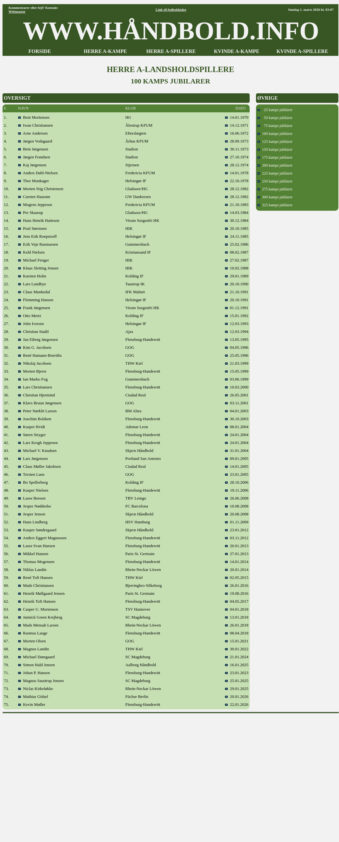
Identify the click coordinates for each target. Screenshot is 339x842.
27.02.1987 (236, 260)
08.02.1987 (236, 252)
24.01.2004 (236, 434)
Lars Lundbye (32, 284)
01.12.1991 (236, 307)
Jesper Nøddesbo (34, 506)
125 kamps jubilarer (274, 141)
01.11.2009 (236, 522)
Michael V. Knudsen (37, 450)
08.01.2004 (236, 426)
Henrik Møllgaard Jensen (41, 593)
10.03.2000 (236, 387)
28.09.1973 (236, 141)
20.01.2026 (236, 696)
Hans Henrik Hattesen (38, 220)
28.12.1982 (236, 188)
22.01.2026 (236, 704)
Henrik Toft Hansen (36, 601)
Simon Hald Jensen (36, 664)
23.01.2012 (236, 529)
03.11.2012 (236, 537)
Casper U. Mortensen (38, 609)
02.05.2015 (236, 577)
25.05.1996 (236, 355)
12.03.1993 (236, 323)
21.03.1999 (236, 363)
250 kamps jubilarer (274, 181)
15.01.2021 (239, 641)
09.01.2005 (236, 458)
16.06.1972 (236, 133)
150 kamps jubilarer (274, 149)
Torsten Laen (31, 474)
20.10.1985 (236, 228)
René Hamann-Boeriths (40, 355)
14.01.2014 (236, 561)
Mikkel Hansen (33, 553)
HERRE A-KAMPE (105, 51)
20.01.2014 (236, 569)
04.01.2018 (239, 609)
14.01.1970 (236, 117)
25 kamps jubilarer (274, 110)
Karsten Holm (32, 276)
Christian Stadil (33, 331)
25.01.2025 (236, 680)
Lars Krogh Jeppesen (38, 442)
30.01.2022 (236, 648)
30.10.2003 (236, 418)
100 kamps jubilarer (274, 133)
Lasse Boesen (32, 498)
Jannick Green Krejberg (40, 617)
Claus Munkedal (34, 291)
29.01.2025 (236, 688)
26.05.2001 (236, 395)
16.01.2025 (236, 664)
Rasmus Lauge (32, 633)
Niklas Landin (32, 569)
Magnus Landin (33, 648)
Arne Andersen (33, 133)
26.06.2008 (236, 498)
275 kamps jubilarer (274, 189)
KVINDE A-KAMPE (236, 51)
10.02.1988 (236, 268)
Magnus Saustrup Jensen (41, 680)
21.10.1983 (236, 204)
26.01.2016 (236, 585)
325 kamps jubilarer (274, 205)
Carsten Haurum (34, 196)
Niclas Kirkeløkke (35, 688)
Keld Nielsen (31, 252)
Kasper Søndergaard (37, 529)
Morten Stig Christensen (40, 188)
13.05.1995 (236, 339)
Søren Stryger (32, 434)
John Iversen (31, 323)
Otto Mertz (29, 315)
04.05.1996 (236, 347)
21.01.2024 (236, 656)
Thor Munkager (33, 180)
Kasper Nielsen (33, 490)
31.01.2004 (236, 450)
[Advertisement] (59, 775)
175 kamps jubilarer (274, 157)
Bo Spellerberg (33, 482)
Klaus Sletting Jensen (38, 268)
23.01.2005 (236, 474)
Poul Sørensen (32, 228)
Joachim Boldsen (34, 418)
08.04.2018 (236, 633)
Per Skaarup (30, 212)
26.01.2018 (236, 625)
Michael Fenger (33, 260)
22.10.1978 (236, 180)
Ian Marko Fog (33, 379)
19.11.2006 (236, 490)
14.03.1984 (236, 212)
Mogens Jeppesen (35, 204)
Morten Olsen (32, 641)
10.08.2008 (236, 506)
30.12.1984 (236, 220)
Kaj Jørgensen (32, 164)
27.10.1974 (236, 157)
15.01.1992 (236, 315)
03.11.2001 (236, 403)
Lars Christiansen (35, 387)
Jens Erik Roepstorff (37, 236)
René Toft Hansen (35, 577)
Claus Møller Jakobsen (39, 466)
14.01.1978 (236, 172)
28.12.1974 (236, 164)
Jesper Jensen (31, 514)
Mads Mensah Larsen (38, 625)
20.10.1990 (236, 284)
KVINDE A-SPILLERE (302, 51)
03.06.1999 (236, 379)
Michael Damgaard (36, 656)
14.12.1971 (236, 125)
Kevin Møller (31, 704)
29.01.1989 (236, 276)
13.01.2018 (239, 617)
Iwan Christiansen (35, 125)
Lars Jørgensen (33, 458)
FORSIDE (40, 51)
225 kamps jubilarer (274, 173)
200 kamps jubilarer (274, 165)
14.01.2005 (236, 466)
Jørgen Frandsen (34, 157)
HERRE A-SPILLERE (171, 51)
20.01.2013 (236, 545)
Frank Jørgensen (34, 307)
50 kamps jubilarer (274, 118)
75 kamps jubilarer (274, 125)
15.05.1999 (236, 371)
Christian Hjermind (36, 395)
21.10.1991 (236, 291)
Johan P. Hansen (34, 672)
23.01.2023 (236, 672)
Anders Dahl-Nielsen (38, 172)
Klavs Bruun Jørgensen (39, 403)
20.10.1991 (236, 299)
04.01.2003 (236, 410)
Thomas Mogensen (36, 561)
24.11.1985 (236, 236)
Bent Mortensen (33, 117)
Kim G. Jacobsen (34, 347)
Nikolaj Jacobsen (34, 363)
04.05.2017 (239, 601)
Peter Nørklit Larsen (37, 410)
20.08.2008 (236, 514)
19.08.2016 (239, 593)
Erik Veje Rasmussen (38, 244)
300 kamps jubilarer (274, 197)
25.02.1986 (236, 244)
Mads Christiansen (36, 585)
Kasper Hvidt (31, 426)
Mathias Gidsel (33, 696)
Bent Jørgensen (33, 149)
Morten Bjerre (32, 371)
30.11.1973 (236, 149)
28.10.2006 (236, 482)
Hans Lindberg (33, 522)
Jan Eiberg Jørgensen (38, 339)
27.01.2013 (236, 553)
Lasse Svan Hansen (36, 545)
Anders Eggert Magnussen (42, 537)
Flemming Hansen (35, 299)
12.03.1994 (236, 331)
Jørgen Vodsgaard (35, 141)
